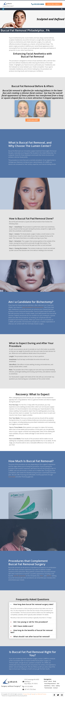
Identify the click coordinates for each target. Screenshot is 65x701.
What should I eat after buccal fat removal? (31, 636)
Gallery (58, 686)
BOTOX (49, 576)
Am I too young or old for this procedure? (30, 622)
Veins (53, 686)
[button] (3, 9)
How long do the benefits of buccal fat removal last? (31, 631)
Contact (55, 688)
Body (54, 681)
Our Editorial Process (40, 694)
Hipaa (32, 694)
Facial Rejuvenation (50, 683)
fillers (41, 576)
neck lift (15, 576)
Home (45, 681)
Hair (58, 683)
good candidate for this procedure (32, 307)
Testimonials (48, 688)
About (50, 681)
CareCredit (11, 477)
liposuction (22, 576)
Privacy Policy (26, 694)
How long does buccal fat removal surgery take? (33, 604)
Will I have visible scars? (23, 626)
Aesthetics (47, 686)
